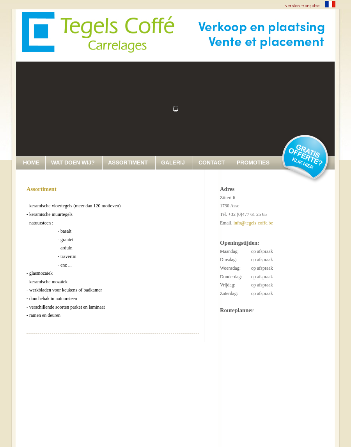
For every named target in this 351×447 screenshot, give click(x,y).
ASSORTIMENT (128, 162)
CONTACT (212, 162)
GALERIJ (173, 162)
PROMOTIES (253, 162)
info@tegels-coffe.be (253, 223)
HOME (31, 162)
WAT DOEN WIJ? (73, 162)
